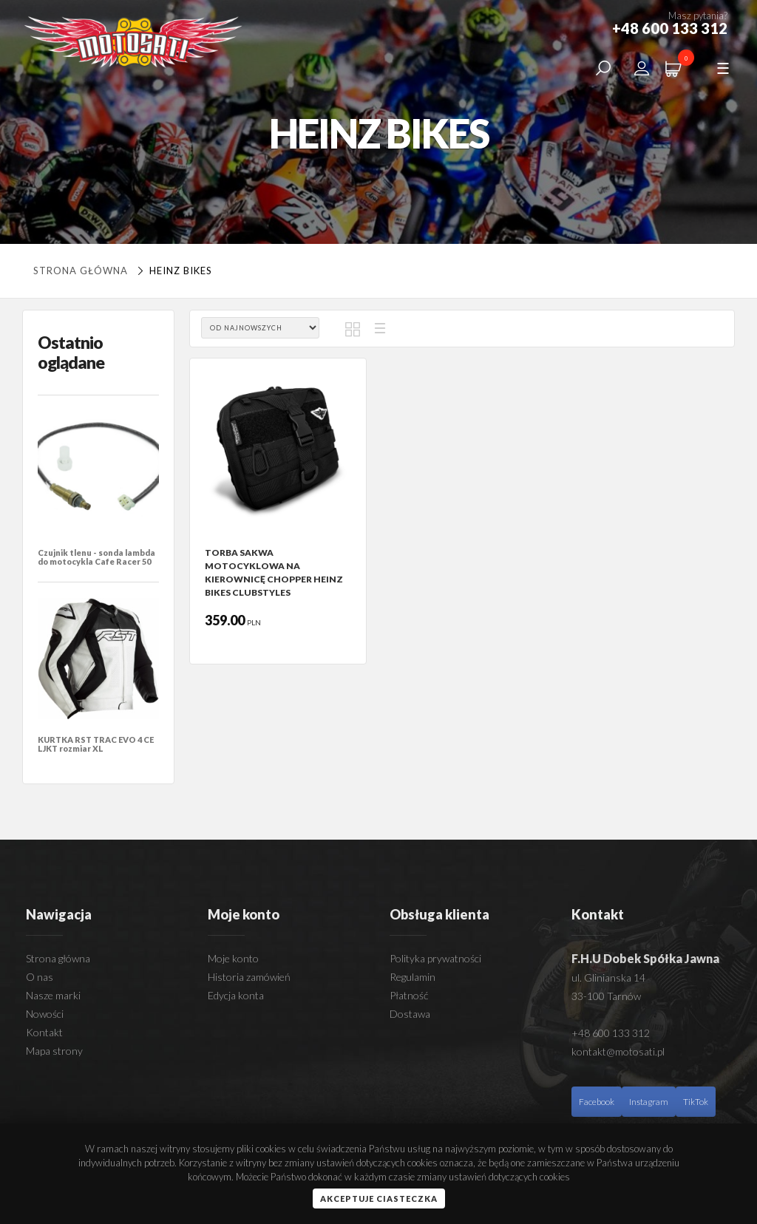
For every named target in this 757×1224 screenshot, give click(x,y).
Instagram (648, 1101)
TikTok (695, 1101)
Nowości (45, 1013)
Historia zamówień (249, 976)
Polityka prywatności (435, 958)
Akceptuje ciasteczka (379, 1198)
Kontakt (44, 1032)
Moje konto (233, 958)
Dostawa (410, 1013)
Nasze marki (53, 995)
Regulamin (412, 976)
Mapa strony (54, 1050)
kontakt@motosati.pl (618, 1051)
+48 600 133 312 (610, 1033)
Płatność (409, 995)
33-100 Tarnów (606, 996)
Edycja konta (236, 995)
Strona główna (80, 270)
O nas (39, 976)
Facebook (596, 1101)
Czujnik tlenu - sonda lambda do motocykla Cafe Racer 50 (96, 557)
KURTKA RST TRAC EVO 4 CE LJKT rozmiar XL (96, 744)
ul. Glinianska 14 (608, 977)
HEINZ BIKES (173, 270)
